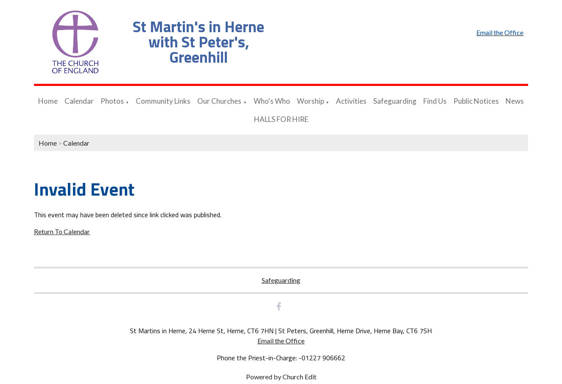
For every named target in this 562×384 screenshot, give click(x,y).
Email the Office (281, 341)
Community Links (163, 101)
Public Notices (476, 101)
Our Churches (219, 101)
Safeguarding (395, 101)
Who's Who (272, 101)
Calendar (79, 101)
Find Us (435, 101)
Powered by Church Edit (281, 377)
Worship (310, 101)
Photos (112, 101)
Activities (351, 101)
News (515, 101)
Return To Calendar (62, 231)
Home (48, 101)
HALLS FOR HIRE (281, 119)
